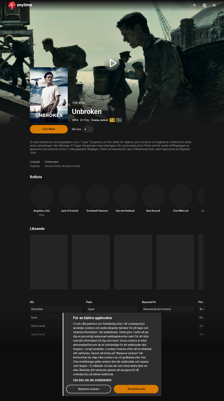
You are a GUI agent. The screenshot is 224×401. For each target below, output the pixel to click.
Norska (66, 166)
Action (104, 120)
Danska (49, 166)
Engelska (35, 166)
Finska (57, 166)
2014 (75, 120)
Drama (95, 120)
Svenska (75, 166)
